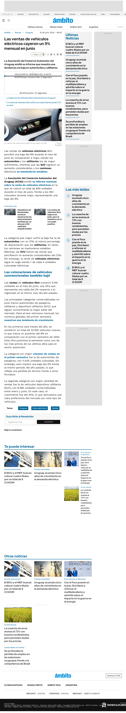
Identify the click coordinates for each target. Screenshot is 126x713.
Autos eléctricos (40, 408)
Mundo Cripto (56, 27)
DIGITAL (36, 693)
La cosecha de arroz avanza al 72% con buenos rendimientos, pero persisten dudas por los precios (77, 107)
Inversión (46, 14)
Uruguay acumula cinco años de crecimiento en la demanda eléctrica (76, 64)
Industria (20, 14)
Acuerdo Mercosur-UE (88, 14)
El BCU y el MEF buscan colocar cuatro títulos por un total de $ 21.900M (77, 48)
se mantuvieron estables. (32, 171)
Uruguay (29, 33)
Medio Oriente (60, 14)
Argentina (93, 27)
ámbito (7, 33)
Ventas (55, 408)
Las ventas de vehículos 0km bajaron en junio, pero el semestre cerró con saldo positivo (54, 217)
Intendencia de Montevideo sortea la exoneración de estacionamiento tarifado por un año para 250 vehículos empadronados (25, 219)
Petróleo (72, 14)
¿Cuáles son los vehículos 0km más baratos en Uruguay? (31, 98)
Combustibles (115, 14)
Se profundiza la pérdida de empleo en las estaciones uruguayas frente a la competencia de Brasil (78, 129)
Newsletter (120, 27)
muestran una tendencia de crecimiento (28, 320)
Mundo (18, 33)
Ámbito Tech (76, 27)
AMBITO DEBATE (86, 693)
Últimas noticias (35, 27)
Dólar (103, 14)
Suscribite (48, 422)
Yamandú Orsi (33, 14)
